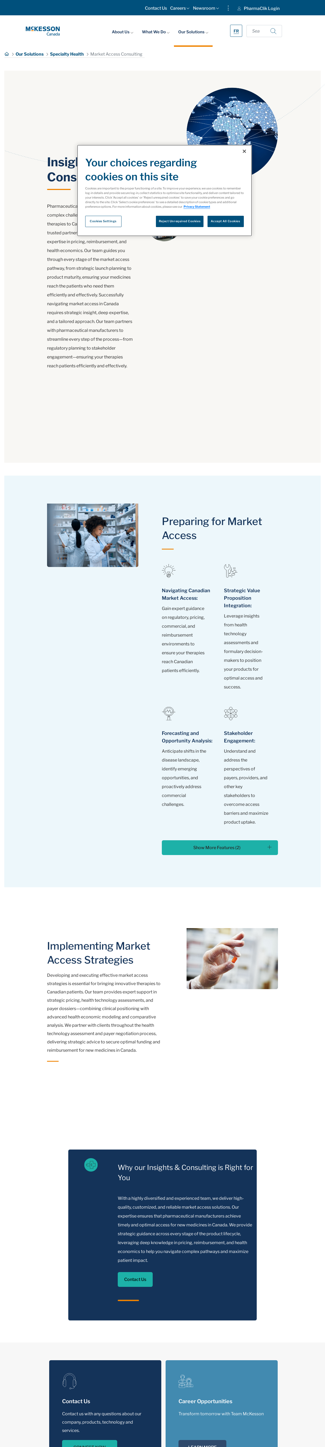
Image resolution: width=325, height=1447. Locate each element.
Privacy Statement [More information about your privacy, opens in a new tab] (197, 207)
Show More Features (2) (232, 847)
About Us (122, 32)
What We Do (156, 32)
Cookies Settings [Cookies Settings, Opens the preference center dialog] (103, 221)
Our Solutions (193, 32)
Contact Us (135, 1279)
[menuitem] (156, 9)
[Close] (244, 151)
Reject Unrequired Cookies (180, 221)
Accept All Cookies (225, 221)
